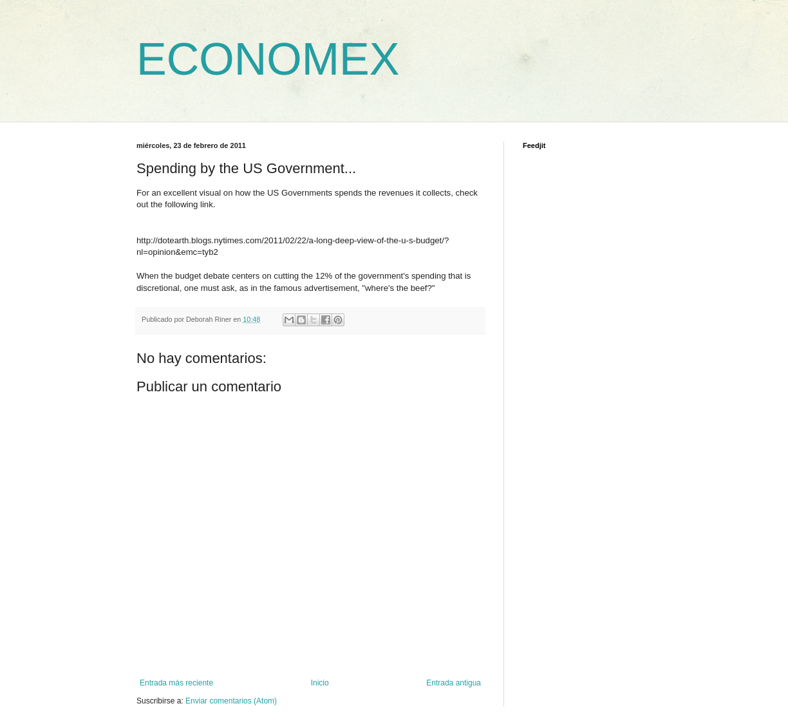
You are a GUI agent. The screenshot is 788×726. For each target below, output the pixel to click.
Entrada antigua (453, 682)
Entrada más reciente (176, 682)
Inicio (320, 682)
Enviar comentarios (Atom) (231, 700)
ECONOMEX (267, 59)
